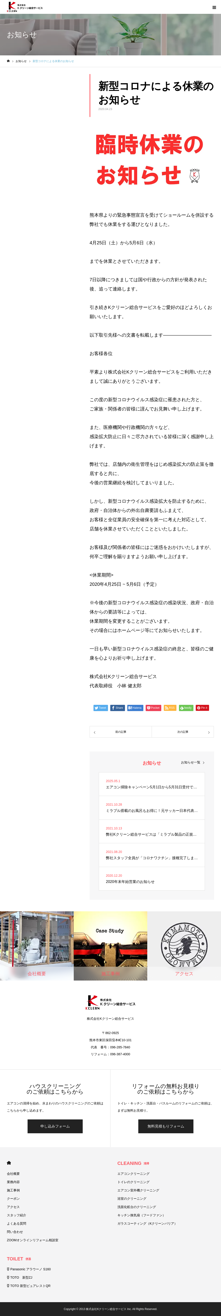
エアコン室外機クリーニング (138, 1190)
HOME (9, 1163)
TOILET (19, 1258)
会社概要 (13, 1173)
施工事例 (13, 1190)
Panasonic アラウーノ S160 (29, 1269)
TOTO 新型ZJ (19, 1277)
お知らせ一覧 (190, 762)
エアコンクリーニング (133, 1173)
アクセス (13, 1207)
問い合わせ (15, 1232)
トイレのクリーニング (133, 1182)
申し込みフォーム (55, 1126)
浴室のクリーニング (131, 1198)
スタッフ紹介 (16, 1215)
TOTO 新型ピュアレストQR (29, 1286)
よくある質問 (16, 1223)
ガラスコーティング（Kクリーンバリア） (147, 1223)
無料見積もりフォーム (165, 1126)
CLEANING (133, 1163)
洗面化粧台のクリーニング (136, 1207)
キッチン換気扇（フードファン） (141, 1215)
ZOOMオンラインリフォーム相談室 (32, 1240)
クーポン (13, 1198)
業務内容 (13, 1182)
